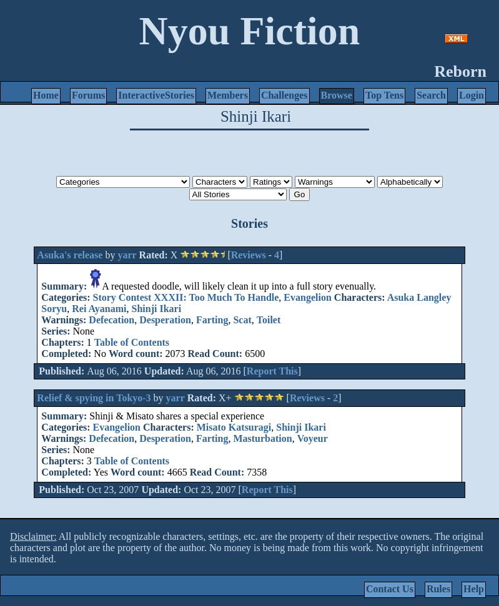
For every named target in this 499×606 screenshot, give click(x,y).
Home (46, 95)
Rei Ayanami (99, 308)
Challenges (284, 95)
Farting (212, 320)
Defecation (111, 320)
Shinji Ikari (157, 308)
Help (473, 589)
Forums (88, 95)
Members (227, 95)
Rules (438, 589)
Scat (242, 320)
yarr (126, 255)
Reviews (248, 255)
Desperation (165, 320)
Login (471, 95)
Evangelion (307, 297)
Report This (272, 371)
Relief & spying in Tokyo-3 (94, 398)
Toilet (269, 320)
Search (431, 95)
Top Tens (384, 95)
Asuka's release (69, 255)
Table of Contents (131, 342)
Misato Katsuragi (234, 427)
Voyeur (312, 438)
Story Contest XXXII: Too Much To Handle (186, 297)
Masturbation (262, 438)
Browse (336, 95)
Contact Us (389, 589)
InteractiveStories (156, 95)
